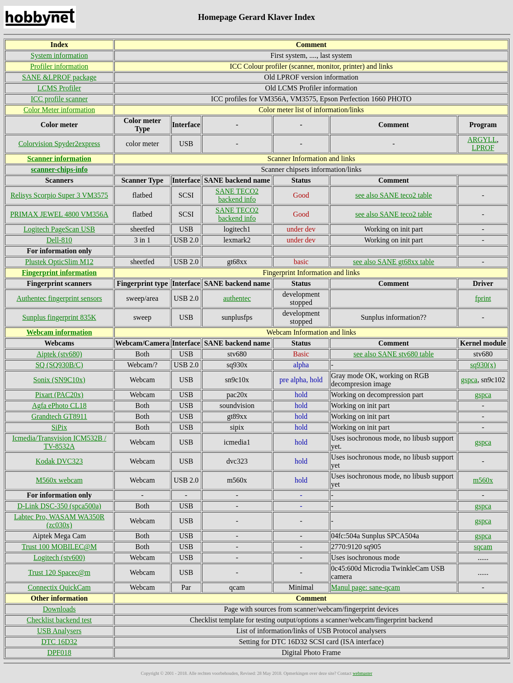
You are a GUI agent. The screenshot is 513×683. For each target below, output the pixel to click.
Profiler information (59, 66)
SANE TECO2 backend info (237, 195)
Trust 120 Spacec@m (59, 572)
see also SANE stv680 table (393, 354)
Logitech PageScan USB (59, 229)
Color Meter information (59, 110)
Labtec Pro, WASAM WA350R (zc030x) (59, 521)
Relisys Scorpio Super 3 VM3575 (59, 195)
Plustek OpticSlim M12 (59, 262)
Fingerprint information (59, 272)
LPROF (483, 148)
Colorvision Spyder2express (59, 143)
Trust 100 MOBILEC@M (59, 546)
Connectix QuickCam (59, 587)
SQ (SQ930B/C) (59, 365)
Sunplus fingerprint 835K (59, 317)
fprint (483, 298)
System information (59, 55)
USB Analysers (59, 631)
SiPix (59, 427)
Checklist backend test (59, 620)
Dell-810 (59, 240)
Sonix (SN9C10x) (59, 380)
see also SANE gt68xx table (393, 262)
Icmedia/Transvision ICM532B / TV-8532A (59, 442)
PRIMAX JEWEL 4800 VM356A (59, 214)
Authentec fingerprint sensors (59, 298)
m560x (483, 480)
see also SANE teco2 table (393, 195)
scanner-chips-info (59, 169)
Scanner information (59, 158)
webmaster (362, 673)
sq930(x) (483, 365)
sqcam (483, 546)
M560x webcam (59, 480)
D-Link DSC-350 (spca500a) (59, 506)
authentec (237, 298)
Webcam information (59, 332)
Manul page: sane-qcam (365, 587)
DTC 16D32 (59, 641)
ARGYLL (482, 139)
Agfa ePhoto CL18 (59, 405)
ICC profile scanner (59, 99)
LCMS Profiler (59, 88)
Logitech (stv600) (59, 557)
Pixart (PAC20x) (59, 394)
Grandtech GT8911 (59, 416)
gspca (469, 380)
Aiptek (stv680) (59, 354)
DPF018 (59, 652)
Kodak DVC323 (59, 461)
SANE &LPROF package (59, 77)
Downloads (59, 609)
